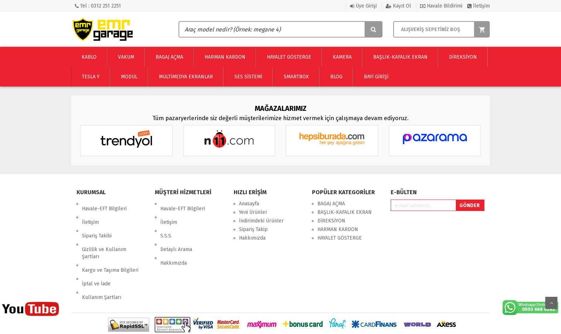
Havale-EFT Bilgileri (104, 204)
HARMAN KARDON (337, 229)
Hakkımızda (173, 238)
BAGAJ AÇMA (331, 204)
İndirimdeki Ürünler (261, 221)
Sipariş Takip (253, 229)
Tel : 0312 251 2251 (98, 6)
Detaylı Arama (176, 229)
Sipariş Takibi (97, 221)
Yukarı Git (551, 303)
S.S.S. (166, 221)
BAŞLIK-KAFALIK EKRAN (344, 212)
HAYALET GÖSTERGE (339, 238)
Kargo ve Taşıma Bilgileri (110, 245)
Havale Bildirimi (441, 6)
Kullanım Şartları (101, 262)
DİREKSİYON (331, 221)
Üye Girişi (363, 6)
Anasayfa (249, 204)
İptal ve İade (96, 254)
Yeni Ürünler (253, 212)
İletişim (478, 6)
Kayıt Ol (398, 6)
